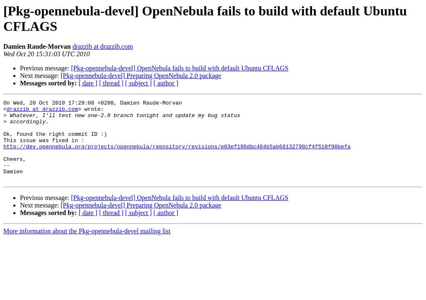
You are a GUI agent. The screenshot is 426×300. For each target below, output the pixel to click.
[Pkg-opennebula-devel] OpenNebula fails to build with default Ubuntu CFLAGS (180, 68)
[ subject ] (138, 83)
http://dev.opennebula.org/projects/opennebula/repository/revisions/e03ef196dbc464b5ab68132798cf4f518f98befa (177, 156)
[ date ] (88, 83)
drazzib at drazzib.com (102, 46)
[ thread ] (111, 83)
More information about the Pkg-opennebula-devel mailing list (87, 247)
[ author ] (166, 83)
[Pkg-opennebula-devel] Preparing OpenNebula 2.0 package (141, 75)
